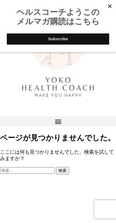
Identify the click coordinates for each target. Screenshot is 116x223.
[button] (58, 121)
